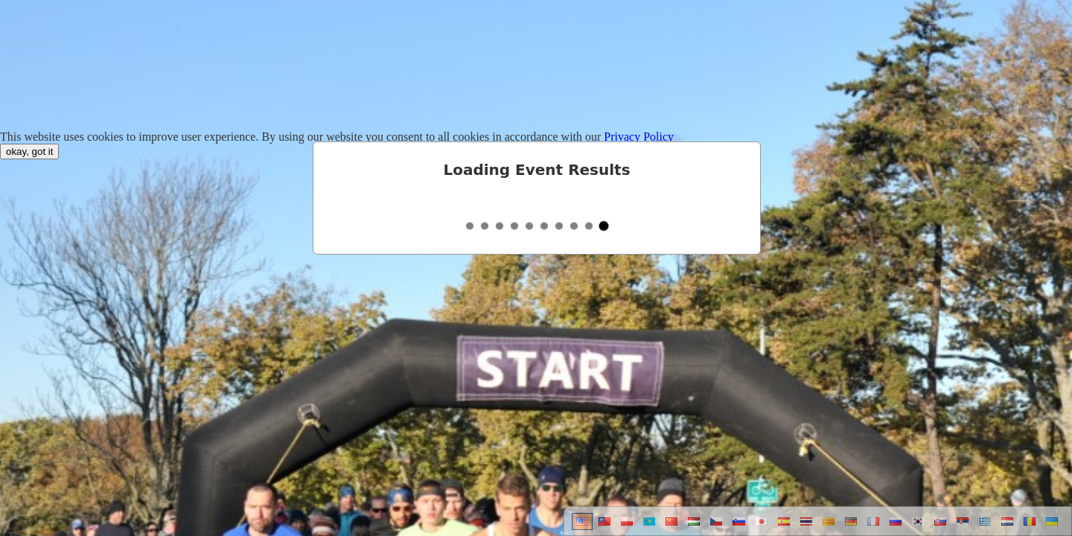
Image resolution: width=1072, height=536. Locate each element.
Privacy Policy (639, 136)
